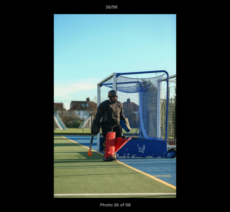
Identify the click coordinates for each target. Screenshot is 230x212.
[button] (205, 8)
